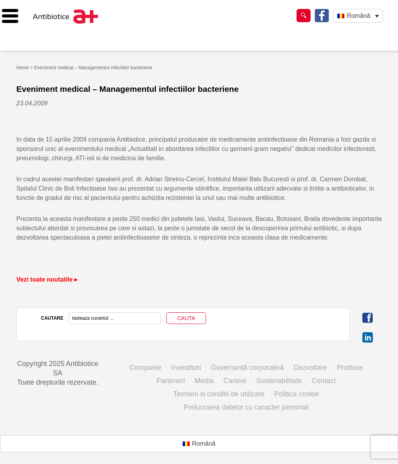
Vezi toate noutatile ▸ (46, 279)
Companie (145, 367)
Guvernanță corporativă (247, 367)
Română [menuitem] (358, 15)
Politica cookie (296, 394)
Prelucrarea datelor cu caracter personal (246, 407)
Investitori (186, 367)
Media (204, 381)
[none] (358, 16)
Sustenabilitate (279, 381)
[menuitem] (358, 16)
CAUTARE (52, 318)
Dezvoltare (310, 367)
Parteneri (171, 381)
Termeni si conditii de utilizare (219, 394)
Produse (350, 367)
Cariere (234, 381)
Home (22, 67)
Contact (324, 381)
